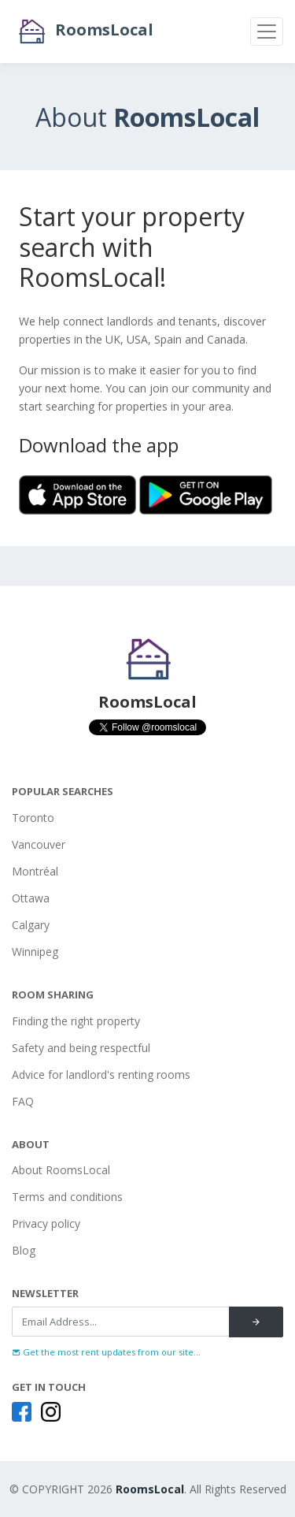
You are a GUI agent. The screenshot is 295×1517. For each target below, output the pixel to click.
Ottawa (31, 897)
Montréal (35, 871)
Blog (23, 1250)
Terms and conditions (67, 1196)
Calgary (31, 924)
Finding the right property (76, 1020)
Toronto (33, 817)
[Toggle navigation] (266, 31)
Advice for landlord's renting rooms (101, 1074)
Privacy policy (46, 1223)
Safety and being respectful (81, 1047)
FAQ (23, 1101)
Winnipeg (35, 951)
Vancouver (38, 844)
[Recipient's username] (121, 1322)
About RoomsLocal (61, 1169)
